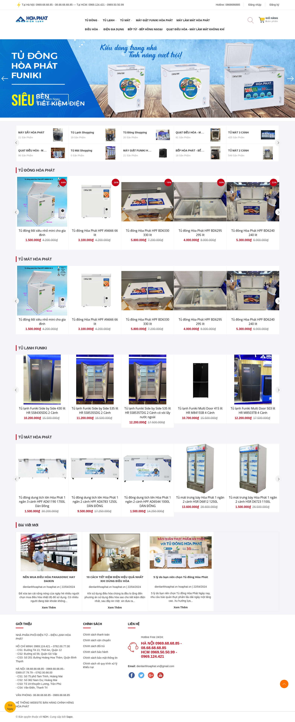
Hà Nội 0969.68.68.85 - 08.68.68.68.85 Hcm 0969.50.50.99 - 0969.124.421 (161, 649)
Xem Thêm (49, 607)
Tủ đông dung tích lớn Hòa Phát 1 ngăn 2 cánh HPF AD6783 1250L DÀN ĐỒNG (94, 501)
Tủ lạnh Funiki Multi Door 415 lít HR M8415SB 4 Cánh (200, 410)
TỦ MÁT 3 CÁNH (238, 132)
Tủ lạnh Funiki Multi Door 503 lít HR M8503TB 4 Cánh (253, 410)
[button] (22, 78)
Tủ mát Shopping (81, 150)
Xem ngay (53, 89)
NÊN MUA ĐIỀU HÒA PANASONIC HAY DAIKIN (49, 579)
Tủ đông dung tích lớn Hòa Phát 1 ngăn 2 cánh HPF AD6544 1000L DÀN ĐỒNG (147, 501)
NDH (45, 716)
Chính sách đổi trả (94, 646)
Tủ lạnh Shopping (82, 132)
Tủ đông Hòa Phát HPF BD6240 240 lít (253, 233)
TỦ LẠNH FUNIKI (32, 348)
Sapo (69, 716)
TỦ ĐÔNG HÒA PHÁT (36, 170)
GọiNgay (9, 707)
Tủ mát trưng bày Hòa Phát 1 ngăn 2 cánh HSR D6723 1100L (253, 499)
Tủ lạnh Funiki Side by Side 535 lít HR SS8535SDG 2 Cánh (95, 410)
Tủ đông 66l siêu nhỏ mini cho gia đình (42, 233)
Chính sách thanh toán (96, 634)
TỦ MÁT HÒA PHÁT (35, 259)
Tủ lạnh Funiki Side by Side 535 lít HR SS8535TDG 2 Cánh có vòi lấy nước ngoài (147, 412)
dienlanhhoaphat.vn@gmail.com (155, 666)
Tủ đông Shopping (135, 132)
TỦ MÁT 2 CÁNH (238, 150)
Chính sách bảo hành (95, 651)
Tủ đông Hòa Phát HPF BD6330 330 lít (147, 233)
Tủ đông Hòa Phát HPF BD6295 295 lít (200, 233)
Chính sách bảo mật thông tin (100, 657)
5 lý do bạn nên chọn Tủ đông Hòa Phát (181, 577)
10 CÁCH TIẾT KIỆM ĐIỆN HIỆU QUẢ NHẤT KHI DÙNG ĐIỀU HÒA (114, 579)
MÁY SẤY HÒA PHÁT (31, 132)
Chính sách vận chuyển (97, 640)
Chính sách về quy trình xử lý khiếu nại (100, 665)
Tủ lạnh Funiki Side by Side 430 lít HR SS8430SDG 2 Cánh (42, 410)
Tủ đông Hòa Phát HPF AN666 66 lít (95, 233)
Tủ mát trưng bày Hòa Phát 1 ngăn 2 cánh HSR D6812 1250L (200, 499)
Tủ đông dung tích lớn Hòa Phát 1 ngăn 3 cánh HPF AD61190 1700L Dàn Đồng (42, 501)
